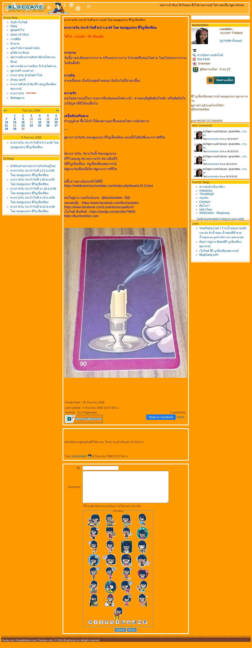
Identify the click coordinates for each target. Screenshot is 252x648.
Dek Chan (205, 209)
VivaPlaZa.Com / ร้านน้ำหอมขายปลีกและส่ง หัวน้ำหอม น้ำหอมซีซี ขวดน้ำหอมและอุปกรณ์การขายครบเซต (223, 233)
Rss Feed (201, 59)
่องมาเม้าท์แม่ (19, 34)
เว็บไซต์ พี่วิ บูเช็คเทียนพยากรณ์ (219, 250)
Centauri (204, 201)
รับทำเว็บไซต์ (18, 22)
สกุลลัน (204, 197)
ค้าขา (14, 43)
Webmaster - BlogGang (214, 212)
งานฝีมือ (15, 39)
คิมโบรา (204, 205)
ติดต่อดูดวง (17, 97)
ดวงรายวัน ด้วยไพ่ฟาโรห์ (26, 75)
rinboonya (205, 190)
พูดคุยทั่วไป (17, 30)
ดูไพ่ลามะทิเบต (19, 52)
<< (5, 110)
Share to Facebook (161, 417)
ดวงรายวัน (17, 93)
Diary (13, 26)
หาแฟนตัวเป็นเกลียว (212, 186)
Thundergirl (206, 194)
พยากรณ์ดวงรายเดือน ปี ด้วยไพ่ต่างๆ (33, 66)
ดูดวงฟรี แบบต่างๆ (22, 70)
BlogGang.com (208, 254)
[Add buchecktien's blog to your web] (220, 219)
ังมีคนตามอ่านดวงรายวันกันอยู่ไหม (33, 166)
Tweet (180, 417)
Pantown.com (45, 646)
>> (57, 110)
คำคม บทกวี (17, 79)
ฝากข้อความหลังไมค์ (208, 55)
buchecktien (82, 456)
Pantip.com (8, 646)
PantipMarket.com (26, 646)
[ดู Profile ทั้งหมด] (231, 40)
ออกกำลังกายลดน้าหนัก (25, 48)
